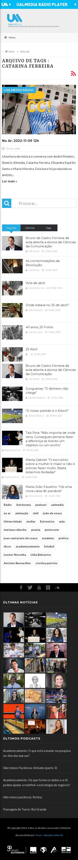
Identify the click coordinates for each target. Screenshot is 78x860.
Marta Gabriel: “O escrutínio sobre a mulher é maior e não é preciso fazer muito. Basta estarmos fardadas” (50, 466)
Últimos (29, 227)
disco (7, 546)
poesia (35, 529)
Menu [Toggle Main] (9, 37)
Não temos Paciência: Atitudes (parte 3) (30, 768)
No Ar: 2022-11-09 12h (20, 141)
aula (62, 521)
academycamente (28, 546)
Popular (11, 227)
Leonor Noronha (15, 554)
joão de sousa (52, 513)
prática (63, 538)
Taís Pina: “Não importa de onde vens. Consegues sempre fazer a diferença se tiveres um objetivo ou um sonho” (51, 439)
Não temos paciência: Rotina (22, 797)
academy (48, 538)
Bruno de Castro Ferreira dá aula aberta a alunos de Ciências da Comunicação (51, 242)
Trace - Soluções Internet (49, 835)
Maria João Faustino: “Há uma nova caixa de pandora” (49, 489)
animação (21, 513)
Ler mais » (9, 181)
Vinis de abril (35, 283)
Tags (48, 227)
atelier (31, 521)
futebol (49, 546)
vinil (35, 513)
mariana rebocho (15, 529)
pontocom (52, 529)
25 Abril (31, 349)
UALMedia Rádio (19, 90)
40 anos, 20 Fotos (39, 327)
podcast (41, 504)
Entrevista (47, 521)
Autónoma (23, 504)
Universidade (13, 521)
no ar (7, 513)
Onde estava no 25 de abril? (47, 305)
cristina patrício (46, 563)
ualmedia (57, 504)
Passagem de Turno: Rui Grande (24, 809)
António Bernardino (17, 563)
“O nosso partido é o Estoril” (47, 411)
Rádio (8, 504)
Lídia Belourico (41, 554)
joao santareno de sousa (20, 538)
